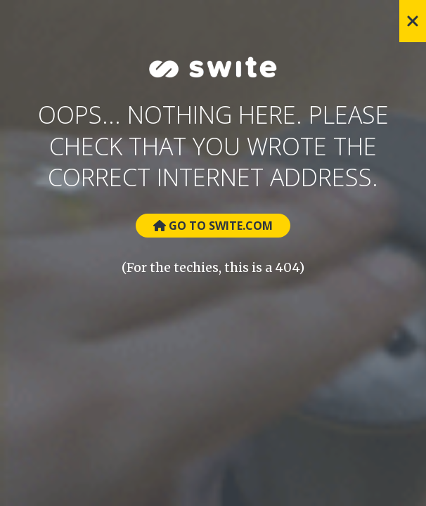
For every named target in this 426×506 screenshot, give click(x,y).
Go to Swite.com (213, 225)
